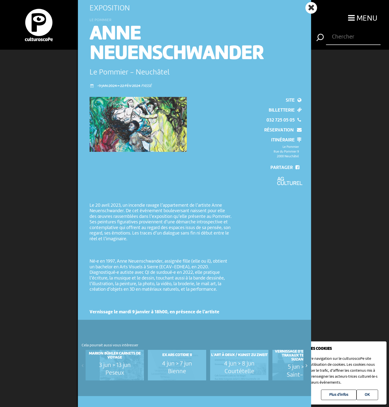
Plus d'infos (338, 395)
